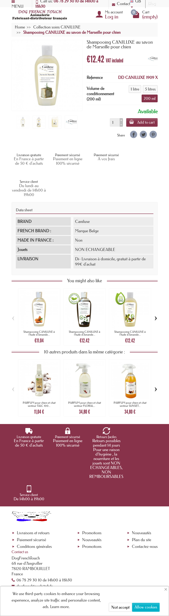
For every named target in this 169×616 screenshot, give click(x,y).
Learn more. (60, 606)
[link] (133, 134)
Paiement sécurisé (31, 490)
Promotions (91, 483)
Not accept (120, 607)
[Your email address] (82, 577)
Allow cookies (146, 607)
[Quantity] (114, 122)
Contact (121, 3)
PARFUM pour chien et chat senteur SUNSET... (130, 377)
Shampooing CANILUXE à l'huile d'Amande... (39, 306)
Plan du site (141, 490)
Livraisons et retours (33, 483)
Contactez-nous (145, 497)
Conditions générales (34, 497)
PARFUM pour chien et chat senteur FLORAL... (84, 377)
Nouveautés (91, 490)
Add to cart (141, 122)
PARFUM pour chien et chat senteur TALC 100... (39, 377)
